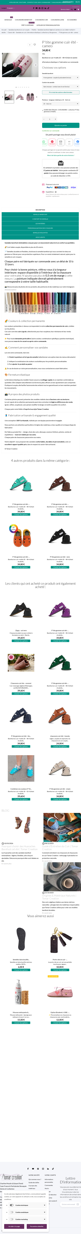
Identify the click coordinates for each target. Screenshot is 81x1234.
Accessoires (72, 27)
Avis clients (40, 244)
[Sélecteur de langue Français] (11, 8)
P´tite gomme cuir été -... (21, 511)
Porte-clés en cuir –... (60, 966)
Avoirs (47, 1188)
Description (40, 217)
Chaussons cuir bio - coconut (21, 690)
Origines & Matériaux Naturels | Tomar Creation (59, 904)
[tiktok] (48, 8)
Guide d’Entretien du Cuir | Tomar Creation (60, 855)
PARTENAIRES (68, 2)
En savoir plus (6, 870)
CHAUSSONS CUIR (41, 27)
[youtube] (37, 8)
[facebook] (34, 8)
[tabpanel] (20, 72)
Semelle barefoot (40, 221)
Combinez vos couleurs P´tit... (21, 796)
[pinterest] (39, 8)
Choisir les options (21, 521)
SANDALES (8, 26)
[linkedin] (45, 8)
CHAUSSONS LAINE (57, 27)
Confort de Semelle (40, 226)
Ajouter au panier (60, 132)
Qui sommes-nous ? (35, 1179)
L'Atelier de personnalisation (48, 32)
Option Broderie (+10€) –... (60, 1019)
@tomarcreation (10, 296)
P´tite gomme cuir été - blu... (21, 743)
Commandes (49, 1185)
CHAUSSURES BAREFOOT (23, 27)
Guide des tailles (34, 1182)
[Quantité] (50, 126)
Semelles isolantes (40, 240)
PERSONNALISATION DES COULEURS (40, 235)
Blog (78, 2)
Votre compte (50, 1175)
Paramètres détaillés (36, 1226)
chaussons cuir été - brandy (60, 743)
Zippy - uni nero (21, 637)
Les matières (40, 230)
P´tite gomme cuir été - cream (59, 796)
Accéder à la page (14, 1226)
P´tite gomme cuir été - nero (60, 564)
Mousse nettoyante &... (21, 1019)
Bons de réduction (50, 1195)
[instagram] (42, 8)
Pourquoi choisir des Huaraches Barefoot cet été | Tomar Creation (20, 855)
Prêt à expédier (28, 31)
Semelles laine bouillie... (21, 966)
